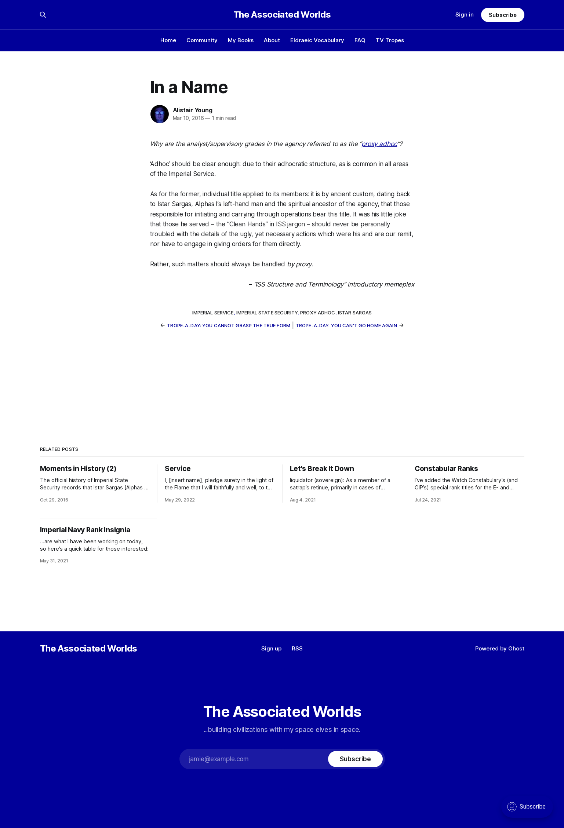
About (272, 40)
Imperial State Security (267, 312)
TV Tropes (390, 40)
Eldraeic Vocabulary (317, 40)
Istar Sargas (355, 312)
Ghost (516, 648)
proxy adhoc (379, 143)
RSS (297, 648)
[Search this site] (43, 15)
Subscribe (502, 14)
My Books (241, 40)
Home (168, 40)
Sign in (464, 14)
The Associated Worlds (282, 14)
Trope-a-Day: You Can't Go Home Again (346, 325)
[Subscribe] (355, 759)
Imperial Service (213, 312)
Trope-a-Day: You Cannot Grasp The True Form (228, 325)
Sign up (271, 648)
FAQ (359, 40)
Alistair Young (192, 110)
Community (202, 40)
